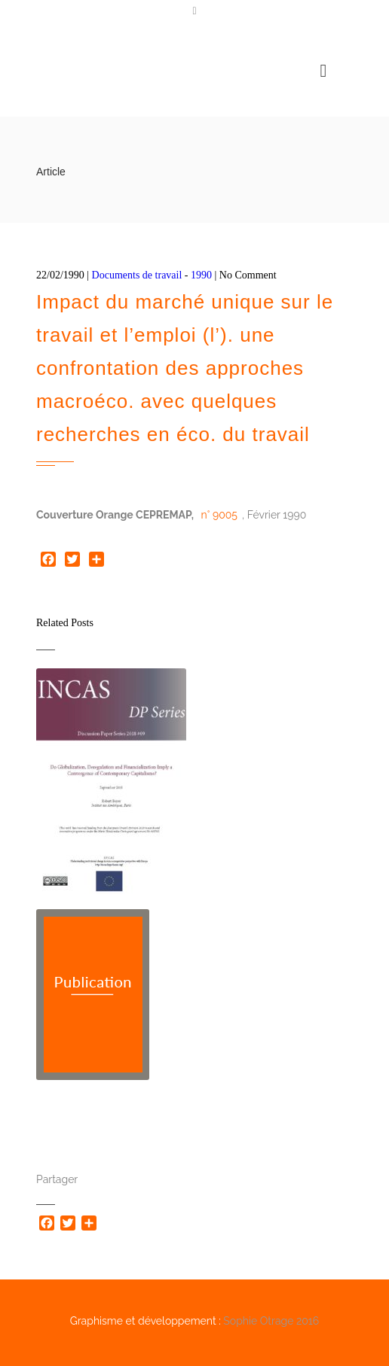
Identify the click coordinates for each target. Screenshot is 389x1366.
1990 (201, 275)
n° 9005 (219, 515)
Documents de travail (137, 275)
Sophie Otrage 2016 (271, 1321)
